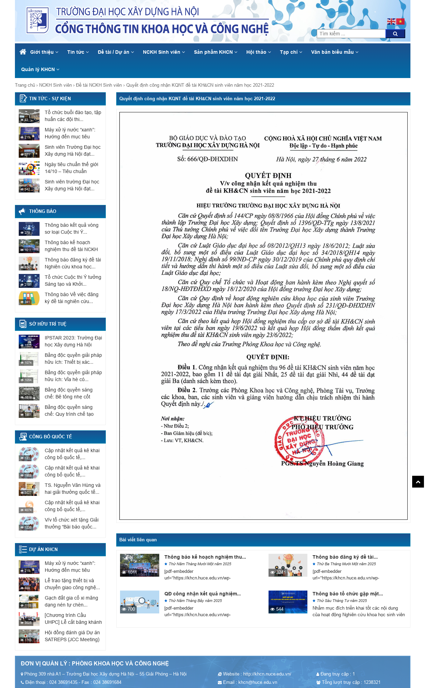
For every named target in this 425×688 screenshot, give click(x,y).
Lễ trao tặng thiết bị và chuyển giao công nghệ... (72, 584)
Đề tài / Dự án (116, 52)
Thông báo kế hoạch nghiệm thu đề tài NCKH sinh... (71, 249)
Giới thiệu (44, 52)
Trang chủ (25, 85)
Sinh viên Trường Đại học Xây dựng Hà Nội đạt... (73, 150)
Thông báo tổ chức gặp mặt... (348, 593)
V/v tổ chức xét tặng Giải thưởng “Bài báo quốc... (72, 523)
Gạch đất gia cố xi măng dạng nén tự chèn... (71, 601)
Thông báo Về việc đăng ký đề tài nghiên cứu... (72, 298)
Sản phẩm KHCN (215, 52)
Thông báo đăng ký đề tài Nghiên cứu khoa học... (73, 263)
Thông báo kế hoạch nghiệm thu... (205, 557)
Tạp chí (291, 52)
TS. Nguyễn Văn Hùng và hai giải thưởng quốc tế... (73, 488)
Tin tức (78, 52)
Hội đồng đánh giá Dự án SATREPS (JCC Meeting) (72, 636)
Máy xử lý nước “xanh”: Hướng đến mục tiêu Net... (70, 136)
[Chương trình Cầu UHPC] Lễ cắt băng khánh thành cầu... (73, 622)
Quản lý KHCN (40, 69)
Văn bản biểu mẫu (334, 52)
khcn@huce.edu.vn (381, 3)
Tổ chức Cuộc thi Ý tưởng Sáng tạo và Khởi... (73, 280)
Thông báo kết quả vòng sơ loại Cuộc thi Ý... (72, 228)
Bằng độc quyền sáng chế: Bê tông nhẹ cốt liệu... (69, 396)
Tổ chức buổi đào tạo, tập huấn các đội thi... (73, 116)
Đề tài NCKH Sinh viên (99, 85)
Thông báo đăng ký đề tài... (345, 557)
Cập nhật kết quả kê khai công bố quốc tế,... (72, 454)
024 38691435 (380, 10)
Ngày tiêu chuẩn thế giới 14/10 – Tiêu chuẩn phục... (71, 171)
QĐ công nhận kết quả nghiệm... (202, 593)
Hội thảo (258, 52)
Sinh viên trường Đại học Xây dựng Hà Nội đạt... (72, 185)
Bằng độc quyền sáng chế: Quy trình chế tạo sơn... (69, 414)
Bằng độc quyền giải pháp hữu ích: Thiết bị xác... (73, 358)
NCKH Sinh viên (164, 52)
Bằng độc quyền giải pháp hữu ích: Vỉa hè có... (73, 376)
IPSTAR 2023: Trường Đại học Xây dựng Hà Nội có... (73, 344)
